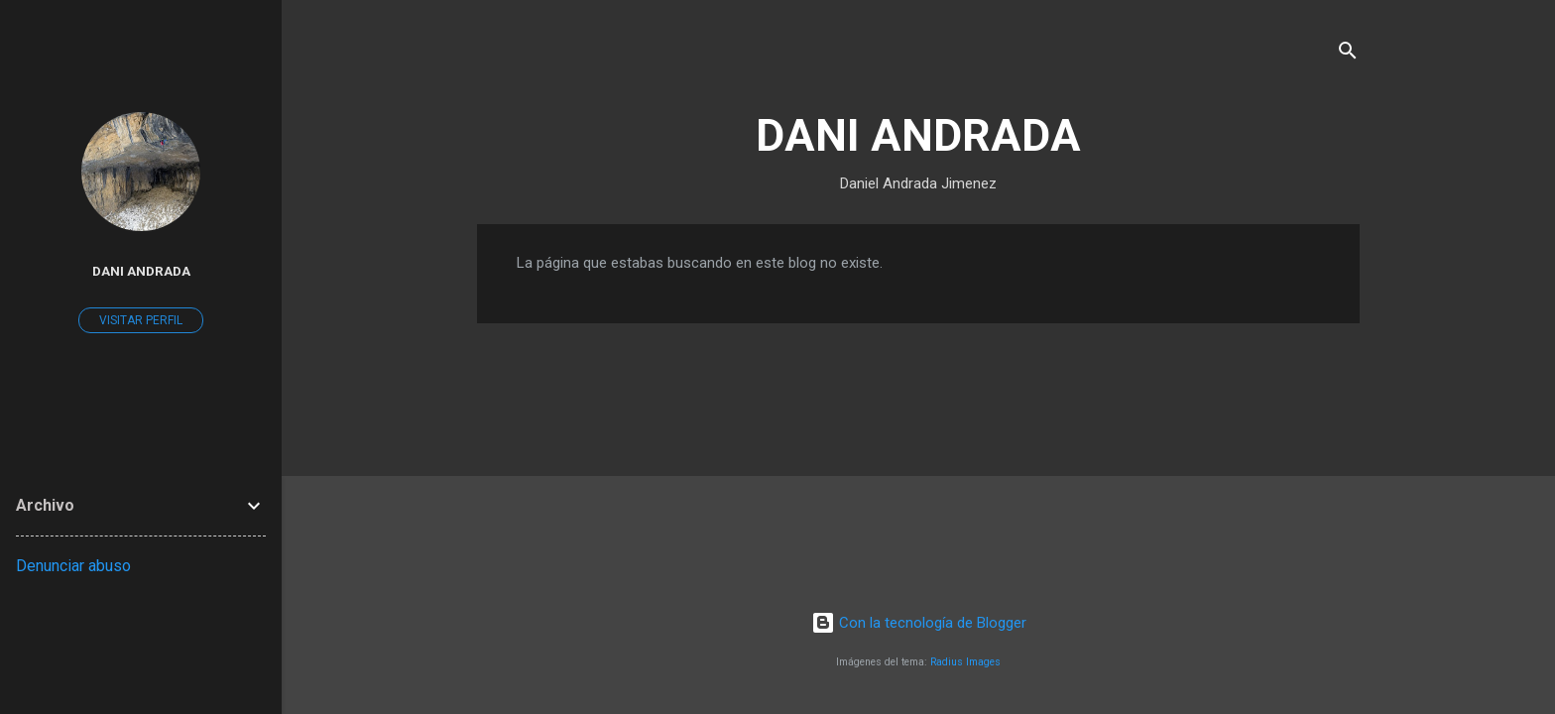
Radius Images (965, 661)
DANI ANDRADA (918, 135)
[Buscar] (1348, 54)
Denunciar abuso (73, 565)
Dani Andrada (141, 271)
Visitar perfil (140, 320)
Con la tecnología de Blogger (918, 623)
